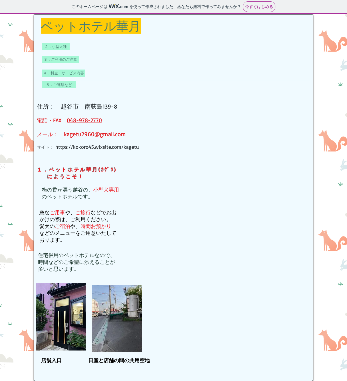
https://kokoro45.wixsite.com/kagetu (97, 147)
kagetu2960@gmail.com (95, 134)
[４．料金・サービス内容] (63, 73)
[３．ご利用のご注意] (60, 59)
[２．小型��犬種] (56, 46)
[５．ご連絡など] (59, 84)
